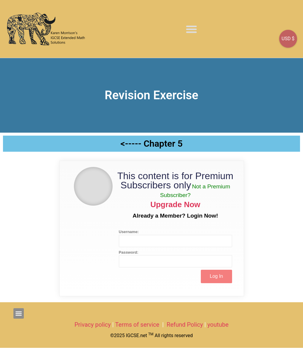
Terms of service (138, 324)
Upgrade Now (175, 204)
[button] (191, 29)
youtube (218, 324)
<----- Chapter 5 (151, 143)
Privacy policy (92, 324)
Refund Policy (185, 324)
